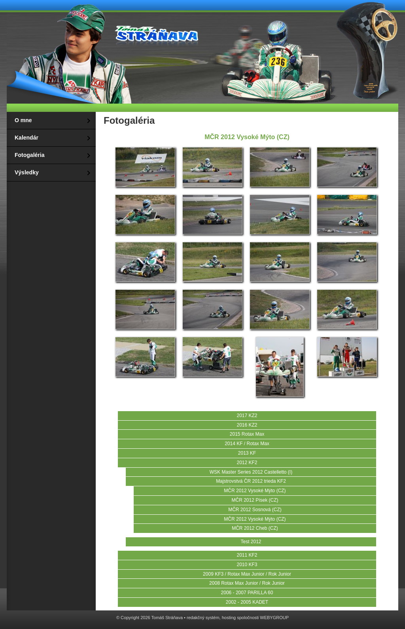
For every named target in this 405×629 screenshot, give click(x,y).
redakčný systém (203, 617)
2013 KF (247, 453)
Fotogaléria (29, 155)
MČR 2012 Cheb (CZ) (255, 528)
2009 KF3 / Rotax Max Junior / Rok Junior (247, 574)
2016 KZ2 (247, 425)
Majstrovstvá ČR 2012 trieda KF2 (251, 481)
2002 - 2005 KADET (247, 602)
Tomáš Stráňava (155, 32)
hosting (229, 617)
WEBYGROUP (274, 617)
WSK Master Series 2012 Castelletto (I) (251, 472)
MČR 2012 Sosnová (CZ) (255, 509)
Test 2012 (250, 541)
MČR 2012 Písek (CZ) (254, 500)
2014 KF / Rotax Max (247, 443)
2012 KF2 (247, 462)
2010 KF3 (247, 564)
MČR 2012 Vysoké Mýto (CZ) (255, 490)
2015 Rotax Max (247, 434)
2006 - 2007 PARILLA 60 (247, 592)
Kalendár (26, 137)
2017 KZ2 (247, 415)
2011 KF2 (247, 555)
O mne (23, 120)
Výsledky (27, 172)
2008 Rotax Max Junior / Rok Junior (247, 583)
